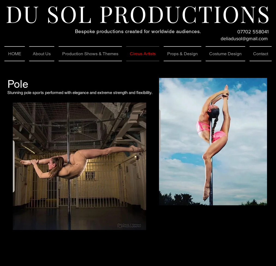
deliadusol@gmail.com (244, 38)
